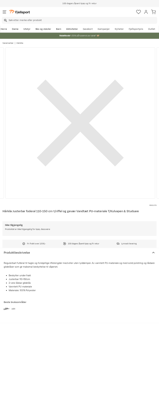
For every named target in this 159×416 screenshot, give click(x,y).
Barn (58, 29)
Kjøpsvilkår (84, 411)
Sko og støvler (43, 29)
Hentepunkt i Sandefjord (10, 387)
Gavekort (88, 29)
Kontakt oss (9, 394)
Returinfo (8, 375)
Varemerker (8, 43)
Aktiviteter (72, 29)
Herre (4, 29)
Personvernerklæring (67, 411)
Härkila (19, 43)
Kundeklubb (74, 366)
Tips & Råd (9, 380)
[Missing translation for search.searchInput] (5, 20)
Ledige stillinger (76, 376)
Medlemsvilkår (76, 371)
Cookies (96, 411)
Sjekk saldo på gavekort (11, 368)
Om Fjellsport (75, 361)
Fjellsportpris (136, 29)
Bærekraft (73, 381)
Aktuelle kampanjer (46, 361)
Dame (15, 29)
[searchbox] (82, 20)
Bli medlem (145, 335)
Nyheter (119, 29)
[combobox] (79, 20)
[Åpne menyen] (4, 12)
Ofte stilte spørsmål (14, 361)
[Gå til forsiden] (19, 12)
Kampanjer (104, 29)
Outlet (151, 29)
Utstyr (26, 29)
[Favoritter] (138, 11)
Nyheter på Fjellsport (47, 366)
